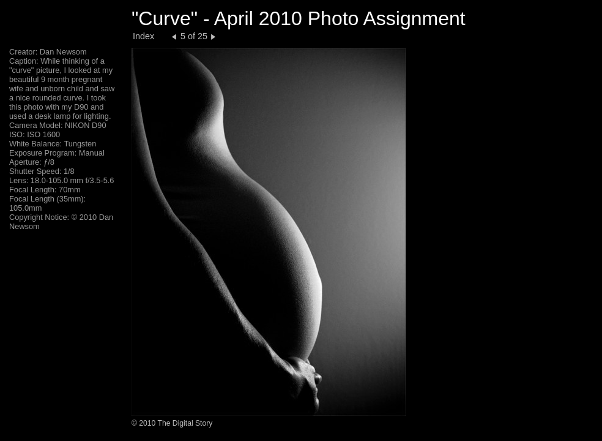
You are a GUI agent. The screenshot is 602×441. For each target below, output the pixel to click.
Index (143, 36)
